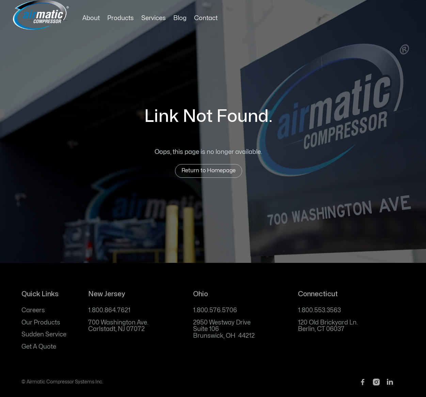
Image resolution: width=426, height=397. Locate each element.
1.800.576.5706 (215, 310)
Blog (180, 18)
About (91, 18)
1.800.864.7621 (109, 310)
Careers (33, 310)
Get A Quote (38, 347)
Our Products (40, 322)
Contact (206, 18)
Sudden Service (43, 334)
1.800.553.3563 (319, 310)
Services (153, 18)
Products (120, 18)
